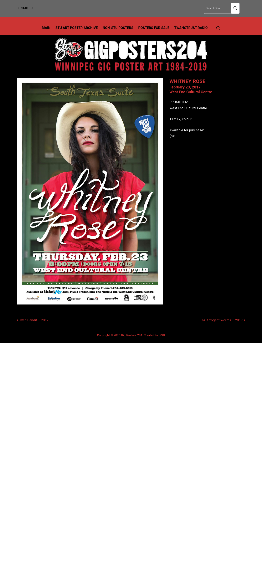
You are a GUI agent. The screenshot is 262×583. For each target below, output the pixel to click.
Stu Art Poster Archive (77, 28)
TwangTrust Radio (191, 28)
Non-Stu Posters (118, 28)
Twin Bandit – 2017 (34, 320)
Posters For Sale (153, 28)
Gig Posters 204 (131, 335)
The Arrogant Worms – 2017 (221, 320)
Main (46, 28)
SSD (162, 335)
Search (235, 8)
